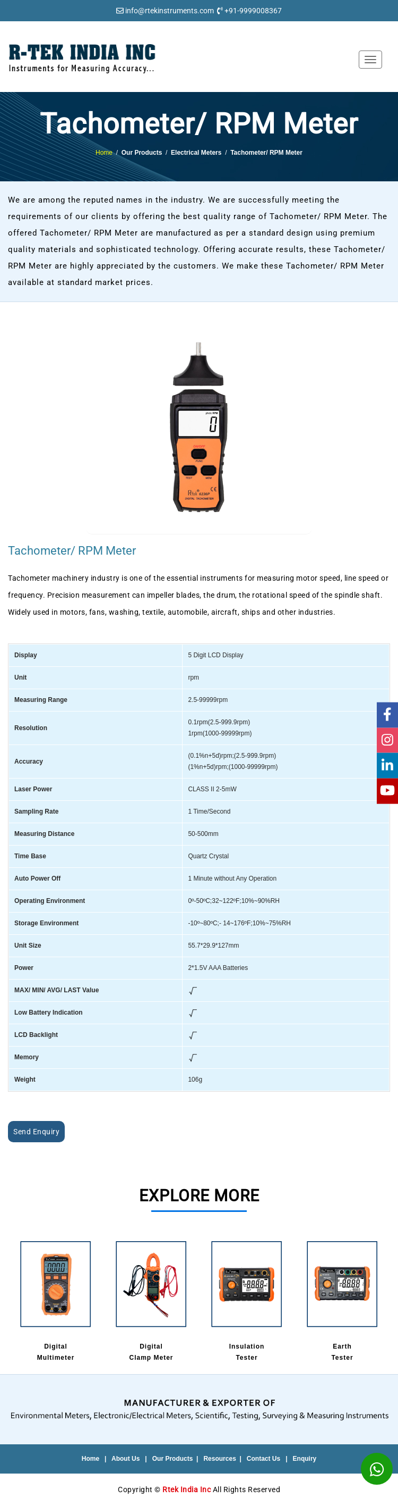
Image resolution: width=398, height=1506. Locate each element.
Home (104, 152)
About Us (125, 1458)
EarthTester (342, 1300)
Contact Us (263, 1458)
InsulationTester (247, 1300)
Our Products (172, 1458)
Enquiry (305, 1458)
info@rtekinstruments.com (169, 10)
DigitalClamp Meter (151, 1300)
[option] (56, 1301)
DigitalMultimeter (56, 1300)
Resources (219, 1458)
